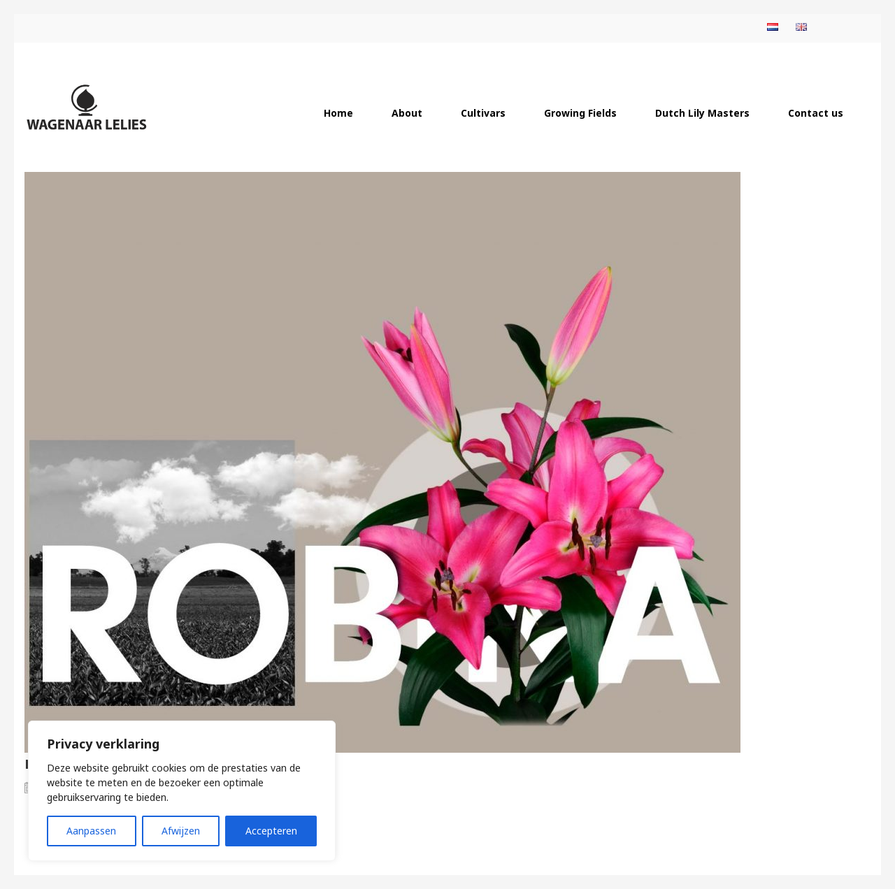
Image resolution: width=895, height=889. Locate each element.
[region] (182, 791)
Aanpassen (91, 830)
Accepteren (271, 830)
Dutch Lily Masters (702, 113)
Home (338, 113)
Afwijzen (181, 830)
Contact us (815, 113)
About (407, 113)
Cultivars (483, 113)
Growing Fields (580, 113)
